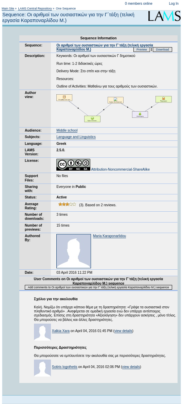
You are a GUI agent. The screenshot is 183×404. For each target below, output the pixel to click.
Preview (141, 49)
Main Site (8, 8)
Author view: (30, 95)
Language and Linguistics (76, 137)
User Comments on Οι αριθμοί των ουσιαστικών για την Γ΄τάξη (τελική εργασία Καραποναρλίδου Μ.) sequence (98, 281)
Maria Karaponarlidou (109, 236)
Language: (33, 144)
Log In (174, 3)
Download (162, 49)
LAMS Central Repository (35, 8)
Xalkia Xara (61, 331)
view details (123, 331)
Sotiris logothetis (64, 367)
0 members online (138, 3)
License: (32, 160)
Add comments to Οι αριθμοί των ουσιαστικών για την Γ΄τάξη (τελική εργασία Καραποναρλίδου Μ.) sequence (98, 287)
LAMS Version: (31, 152)
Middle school (66, 130)
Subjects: (32, 137)
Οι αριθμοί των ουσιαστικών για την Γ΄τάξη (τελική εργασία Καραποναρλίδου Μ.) (104, 47)
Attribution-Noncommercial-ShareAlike (103, 169)
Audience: (33, 130)
